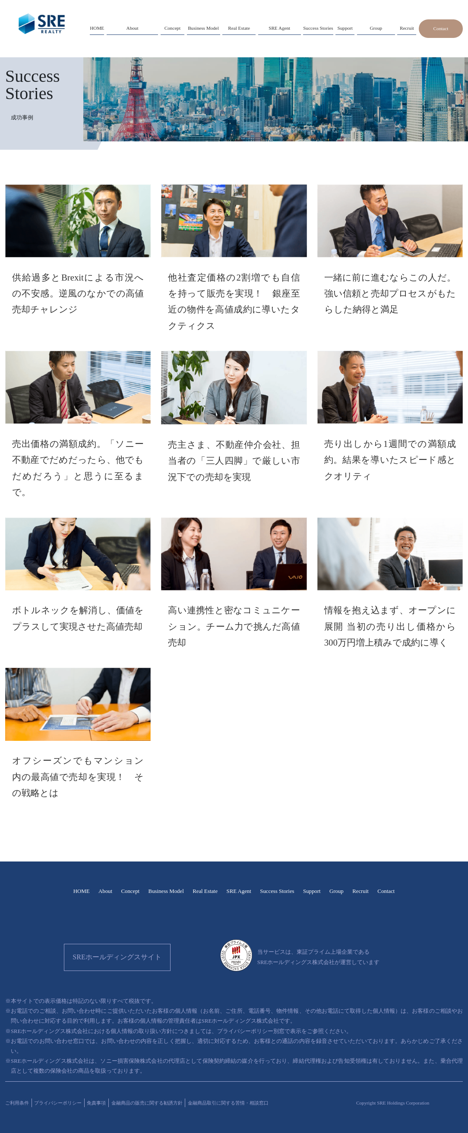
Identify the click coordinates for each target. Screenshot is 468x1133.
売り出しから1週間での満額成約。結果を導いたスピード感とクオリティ (390, 460)
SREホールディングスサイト (117, 957)
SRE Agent (239, 891)
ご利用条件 (17, 1102)
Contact (441, 28)
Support (312, 891)
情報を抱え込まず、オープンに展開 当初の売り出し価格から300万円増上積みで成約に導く (390, 626)
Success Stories (277, 891)
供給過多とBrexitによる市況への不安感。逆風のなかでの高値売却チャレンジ (78, 293)
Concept (130, 891)
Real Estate (205, 891)
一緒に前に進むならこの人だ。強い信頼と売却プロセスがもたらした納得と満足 (390, 293)
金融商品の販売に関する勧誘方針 (147, 1102)
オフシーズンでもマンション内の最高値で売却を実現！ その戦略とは (78, 776)
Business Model (166, 891)
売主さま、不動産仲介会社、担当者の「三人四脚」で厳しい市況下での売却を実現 (234, 461)
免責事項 (96, 1102)
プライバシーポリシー (58, 1102)
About (105, 891)
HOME (81, 891)
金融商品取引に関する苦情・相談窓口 (228, 1102)
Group (336, 891)
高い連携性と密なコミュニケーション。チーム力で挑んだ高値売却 (234, 626)
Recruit (360, 891)
